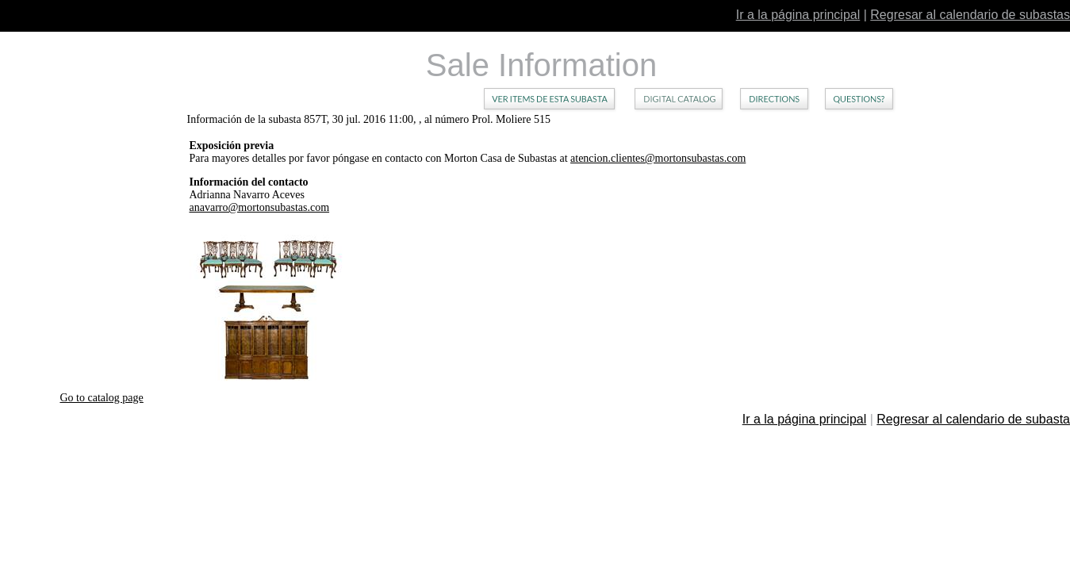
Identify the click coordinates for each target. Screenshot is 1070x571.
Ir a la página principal (798, 14)
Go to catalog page (101, 398)
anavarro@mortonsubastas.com (260, 207)
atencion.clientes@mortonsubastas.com (658, 158)
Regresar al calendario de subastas (970, 14)
